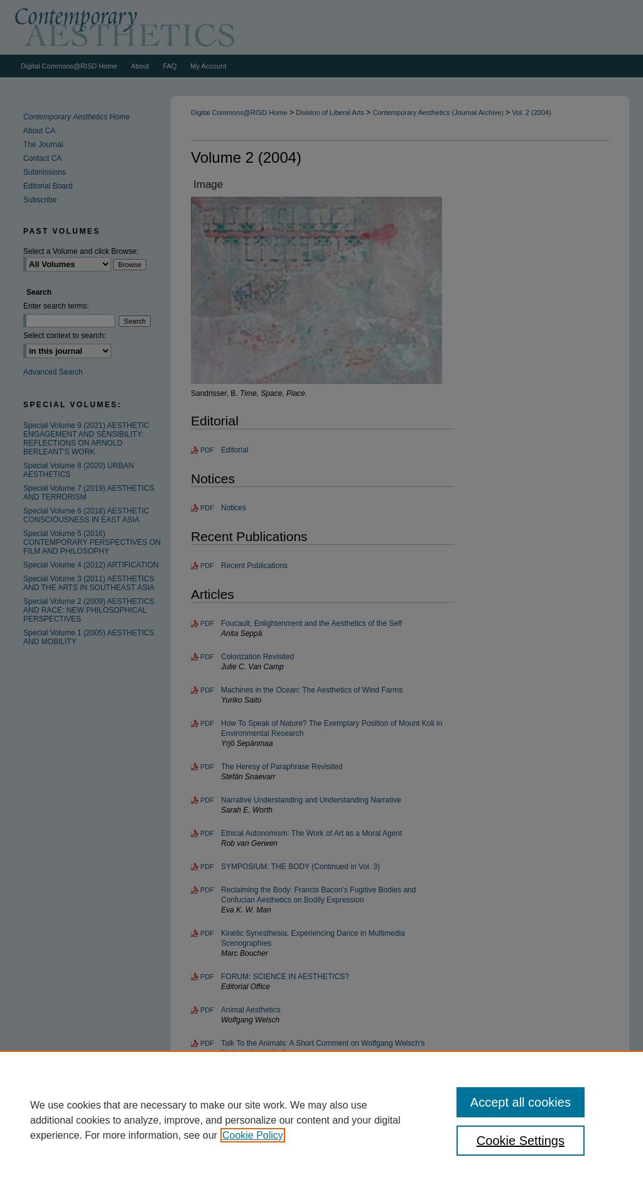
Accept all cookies (520, 1102)
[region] (321, 1120)
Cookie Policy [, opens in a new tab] (252, 1135)
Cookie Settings (521, 1141)
